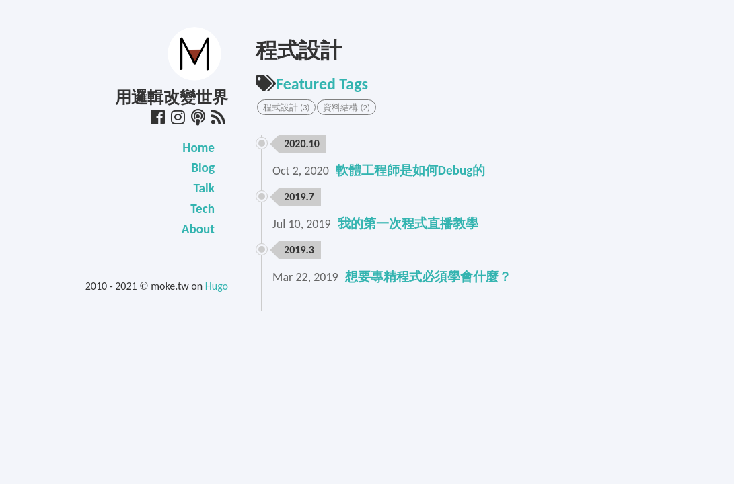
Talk (204, 188)
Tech (202, 208)
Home (198, 147)
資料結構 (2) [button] (346, 107)
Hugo (216, 286)
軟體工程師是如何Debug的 (410, 170)
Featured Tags (312, 83)
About (198, 229)
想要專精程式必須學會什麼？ (428, 276)
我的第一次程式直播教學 (408, 223)
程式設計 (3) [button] (286, 107)
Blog (203, 167)
